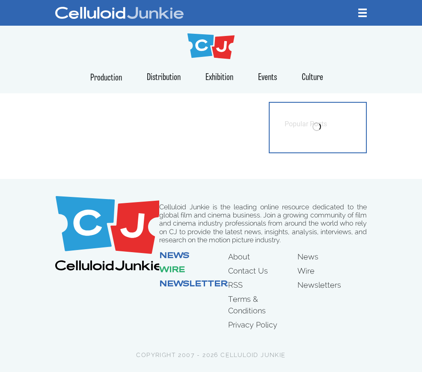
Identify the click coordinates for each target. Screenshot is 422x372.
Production (106, 78)
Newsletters (196, 284)
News (174, 256)
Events (267, 77)
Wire (172, 270)
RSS (235, 284)
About (239, 256)
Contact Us (248, 270)
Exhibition (219, 77)
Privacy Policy (252, 324)
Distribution (164, 77)
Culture (312, 77)
